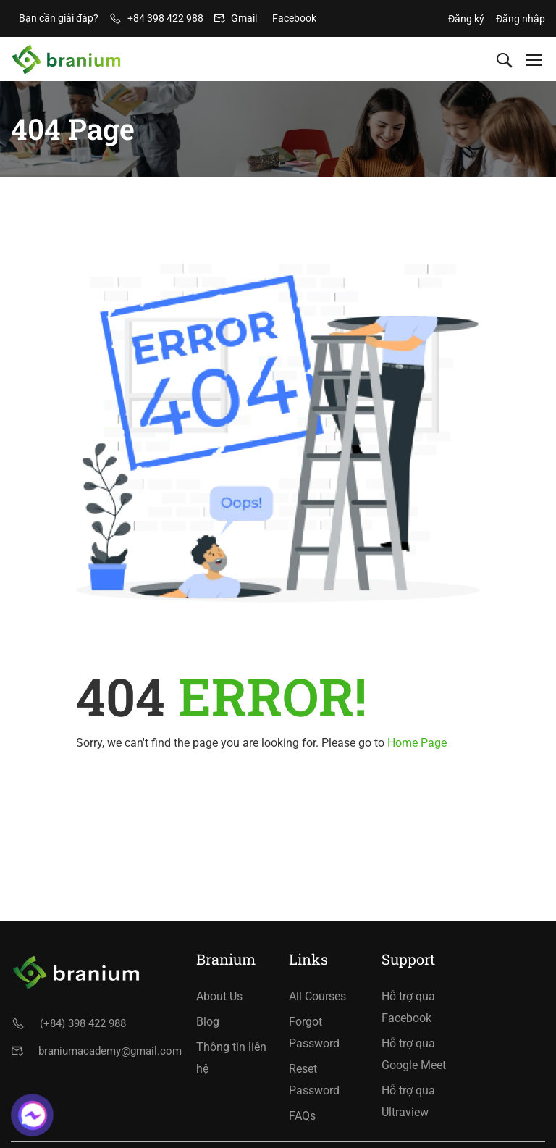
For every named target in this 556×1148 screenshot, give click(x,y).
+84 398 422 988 (165, 18)
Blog (207, 1021)
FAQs (302, 1116)
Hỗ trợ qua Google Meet (414, 1054)
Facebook (294, 18)
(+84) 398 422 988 (83, 1023)
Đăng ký (466, 19)
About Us (219, 996)
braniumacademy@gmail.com (110, 1050)
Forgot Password (314, 1032)
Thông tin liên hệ (231, 1058)
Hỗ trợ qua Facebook (408, 1007)
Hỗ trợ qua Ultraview (408, 1101)
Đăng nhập (520, 19)
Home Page (417, 743)
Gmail (244, 18)
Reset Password (314, 1079)
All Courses (317, 996)
